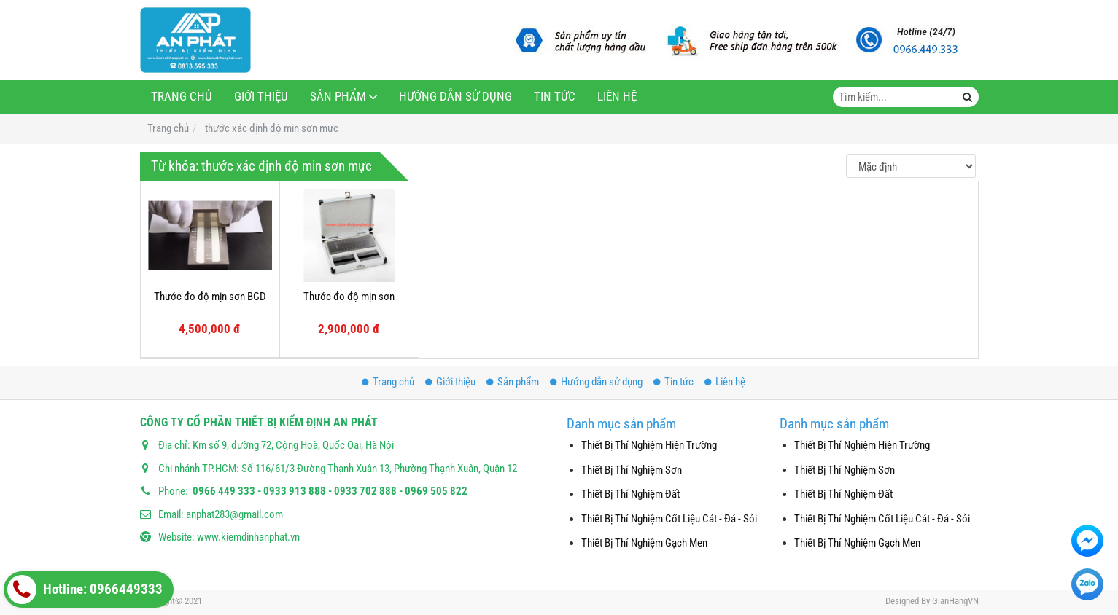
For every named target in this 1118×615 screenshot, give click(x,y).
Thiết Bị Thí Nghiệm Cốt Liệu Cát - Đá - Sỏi (669, 518)
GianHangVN (955, 600)
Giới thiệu (261, 96)
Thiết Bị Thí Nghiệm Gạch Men (644, 542)
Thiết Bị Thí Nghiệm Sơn (631, 470)
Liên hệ (617, 96)
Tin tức (554, 96)
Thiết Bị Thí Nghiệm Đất (630, 494)
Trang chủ (181, 96)
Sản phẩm (338, 96)
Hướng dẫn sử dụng (455, 96)
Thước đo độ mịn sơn (349, 296)
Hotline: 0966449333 (85, 589)
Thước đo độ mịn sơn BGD (210, 296)
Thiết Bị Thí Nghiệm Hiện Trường (649, 445)
